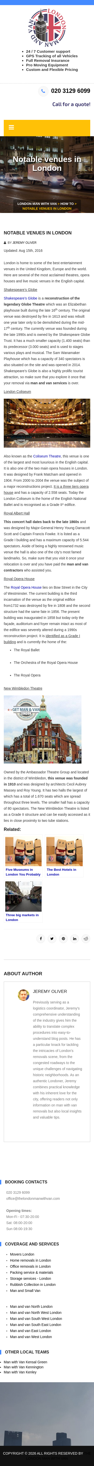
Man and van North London (31, 1307)
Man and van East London (30, 1331)
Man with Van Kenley (20, 1372)
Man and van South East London (35, 1325)
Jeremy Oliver (25, 243)
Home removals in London (30, 1260)
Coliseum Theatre (47, 456)
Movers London (22, 1254)
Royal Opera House (26, 587)
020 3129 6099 (64, 91)
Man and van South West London (36, 1319)
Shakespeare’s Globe (20, 298)
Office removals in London (30, 1266)
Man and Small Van (25, 1291)
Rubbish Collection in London (33, 1285)
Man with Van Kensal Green (25, 1362)
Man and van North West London (35, 1313)
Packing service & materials (31, 1272)
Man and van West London (31, 1337)
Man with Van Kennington (24, 1367)
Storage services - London (30, 1279)
